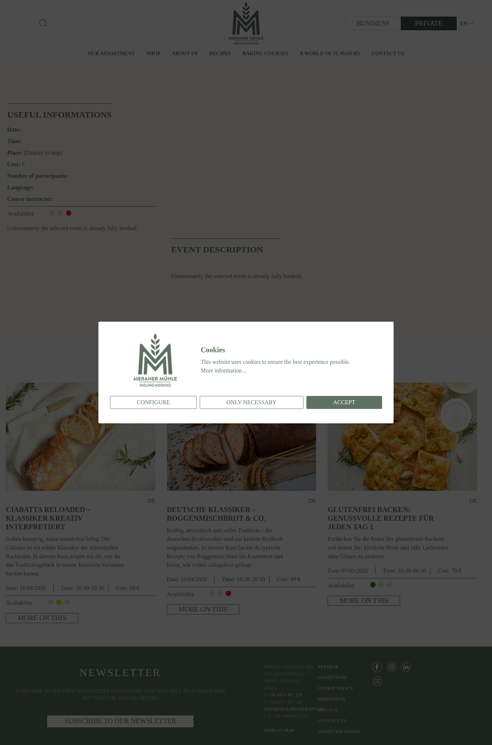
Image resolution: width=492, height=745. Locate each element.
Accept (344, 402)
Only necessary (251, 402)
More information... (223, 370)
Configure (153, 402)
